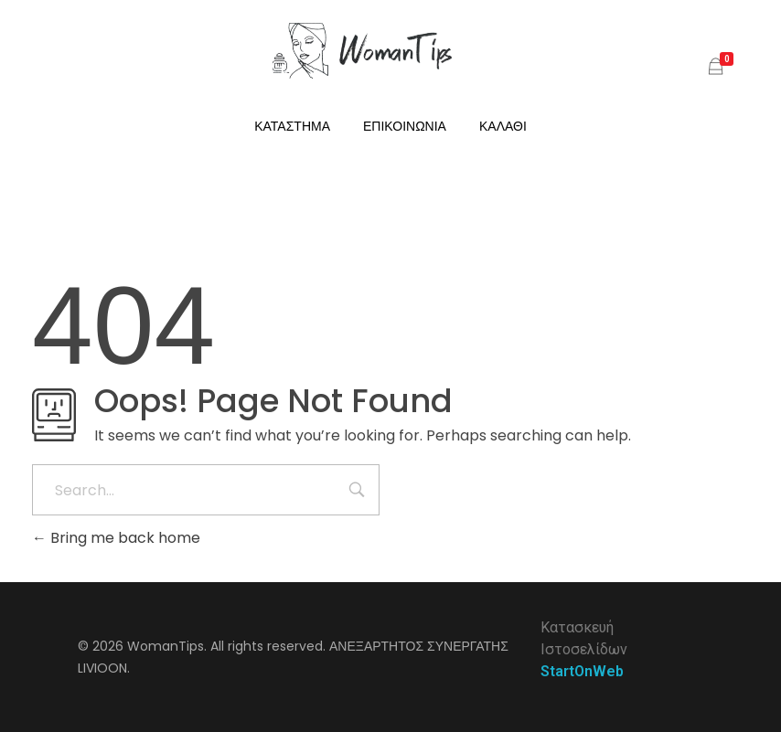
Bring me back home (116, 537)
